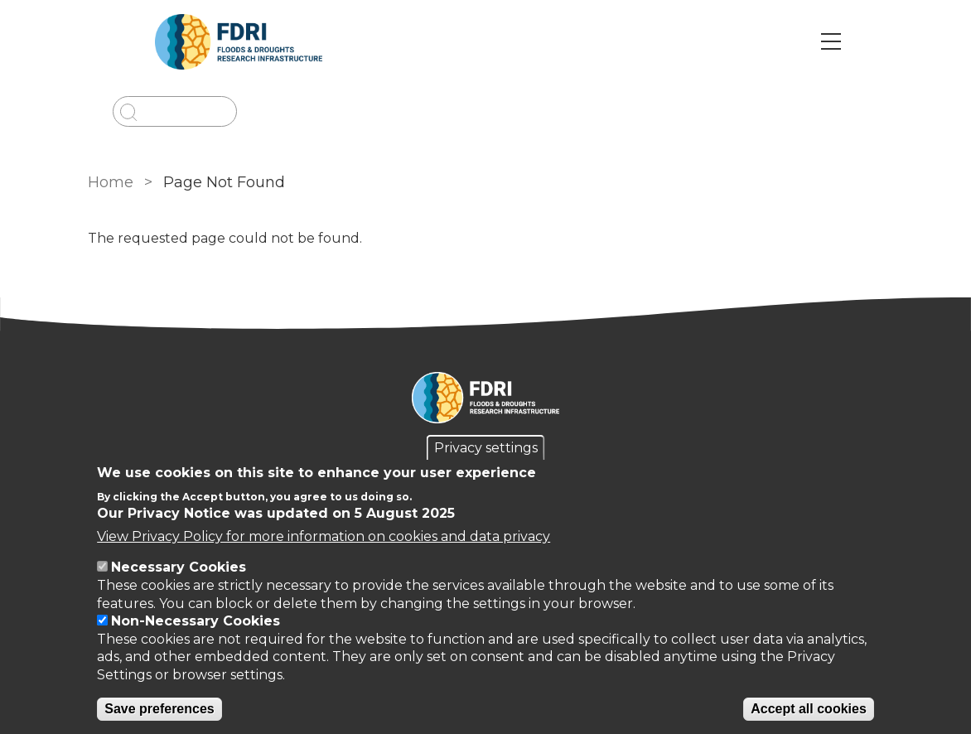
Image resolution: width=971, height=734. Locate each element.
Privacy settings (486, 448)
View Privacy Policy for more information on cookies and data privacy (323, 536)
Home (110, 182)
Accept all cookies (809, 709)
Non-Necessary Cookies (195, 621)
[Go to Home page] (239, 42)
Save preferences (159, 709)
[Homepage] (485, 400)
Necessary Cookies (178, 567)
